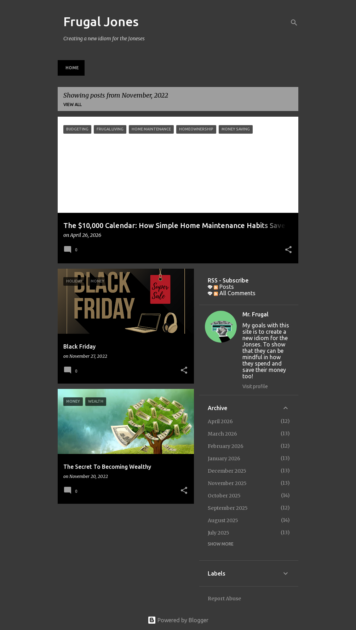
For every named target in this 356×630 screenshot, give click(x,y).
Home (72, 67)
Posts (224, 287)
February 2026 (225, 446)
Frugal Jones (101, 21)
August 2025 (223, 520)
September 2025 (228, 508)
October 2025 (224, 495)
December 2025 (227, 471)
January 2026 (224, 458)
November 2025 (227, 483)
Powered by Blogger (178, 620)
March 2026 (222, 434)
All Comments (234, 293)
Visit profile (255, 386)
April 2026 (220, 421)
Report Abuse (224, 598)
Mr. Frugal (255, 314)
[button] (288, 250)
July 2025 (218, 533)
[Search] (294, 22)
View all (72, 104)
